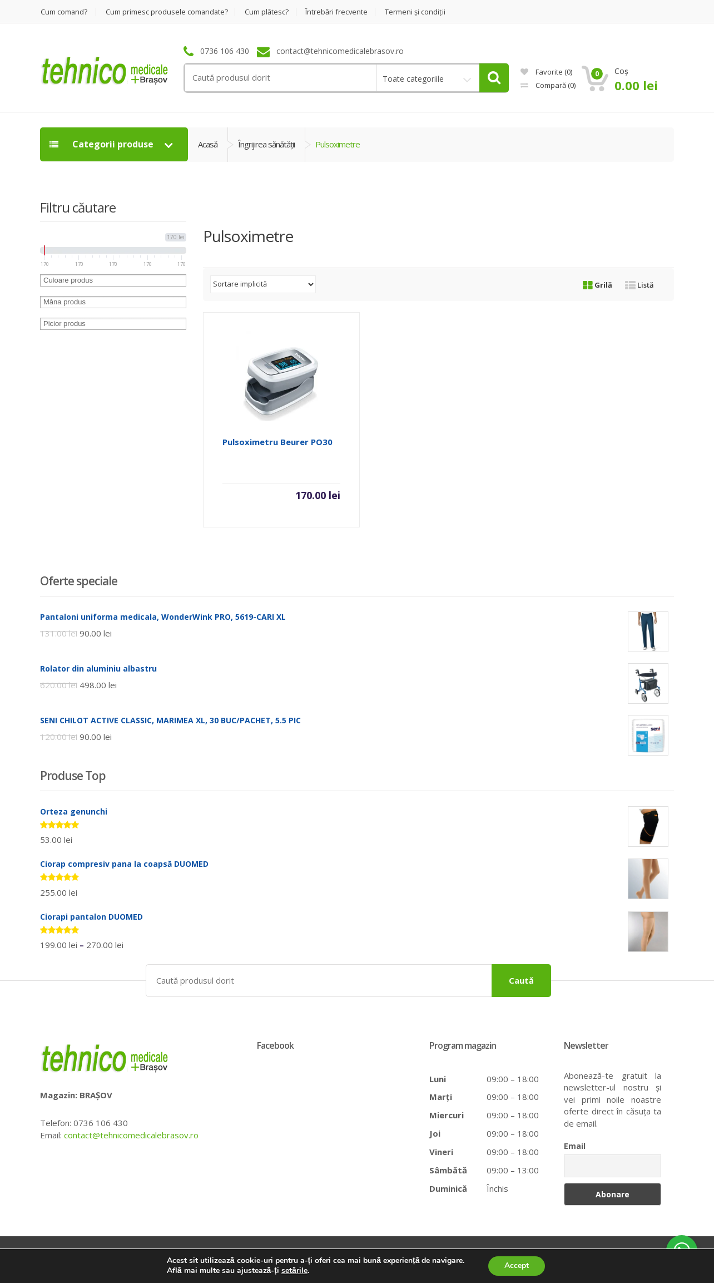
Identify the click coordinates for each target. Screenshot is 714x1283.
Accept (516, 1265)
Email (575, 1146)
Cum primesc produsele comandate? (168, 12)
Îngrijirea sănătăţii (266, 144)
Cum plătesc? (269, 12)
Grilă (597, 285)
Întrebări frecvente (339, 12)
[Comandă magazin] (263, 284)
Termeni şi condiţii (418, 12)
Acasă (207, 144)
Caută (521, 979)
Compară (548, 85)
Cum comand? (63, 12)
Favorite (546, 72)
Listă (639, 285)
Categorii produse (102, 144)
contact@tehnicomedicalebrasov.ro (131, 1134)
